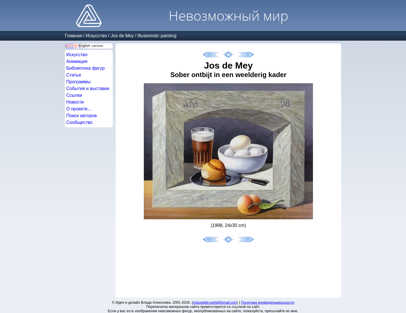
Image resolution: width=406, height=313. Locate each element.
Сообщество (79, 122)
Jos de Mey (122, 35)
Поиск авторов (81, 115)
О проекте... (78, 108)
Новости (75, 102)
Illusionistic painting (157, 35)
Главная (73, 35)
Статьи (73, 75)
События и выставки (87, 88)
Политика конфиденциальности (267, 302)
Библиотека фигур (85, 68)
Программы (78, 81)
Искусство (96, 35)
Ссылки (74, 95)
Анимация (76, 61)
